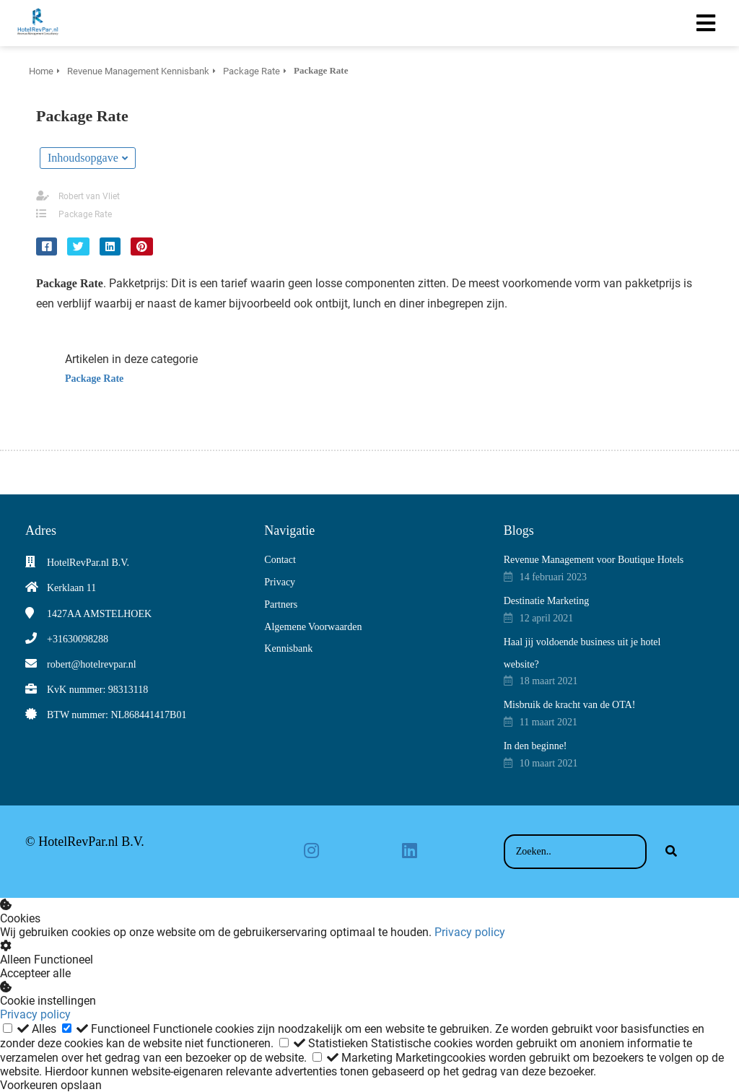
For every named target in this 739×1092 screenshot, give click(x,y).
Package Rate (85, 214)
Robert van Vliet (89, 196)
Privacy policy (469, 932)
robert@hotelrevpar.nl (91, 664)
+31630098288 (77, 639)
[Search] (671, 851)
